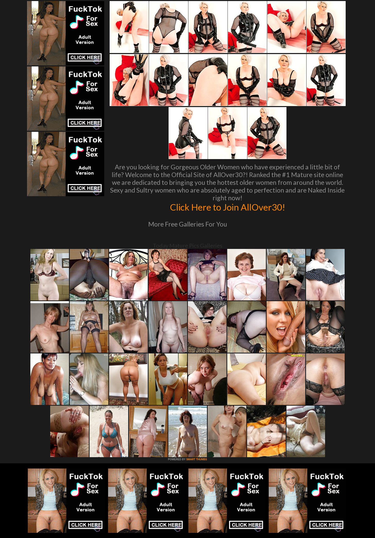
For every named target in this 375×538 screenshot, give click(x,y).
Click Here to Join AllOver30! (227, 207)
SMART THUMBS (196, 459)
